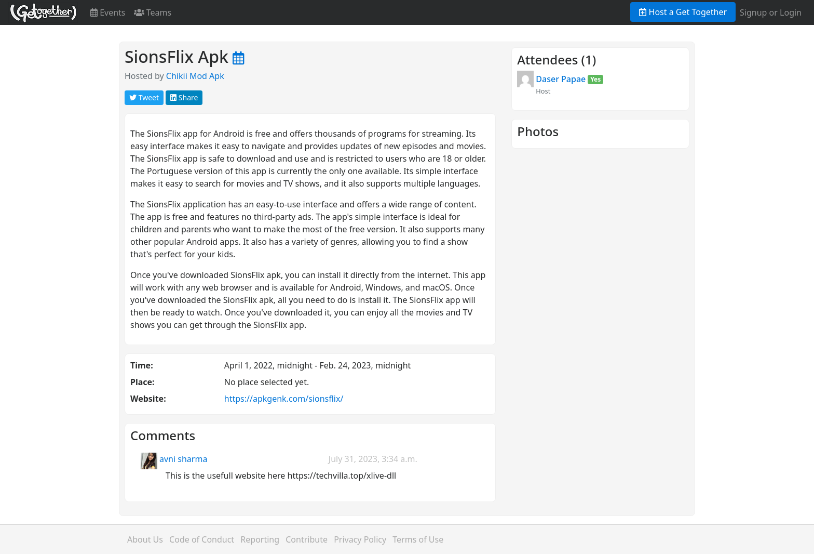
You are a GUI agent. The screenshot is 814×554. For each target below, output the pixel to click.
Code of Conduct (201, 539)
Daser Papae (561, 79)
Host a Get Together (683, 12)
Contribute (307, 539)
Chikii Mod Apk (195, 76)
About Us (145, 539)
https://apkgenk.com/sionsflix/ (284, 398)
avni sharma (183, 459)
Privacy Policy (360, 539)
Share (184, 97)
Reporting (259, 539)
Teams (153, 12)
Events (108, 12)
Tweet (144, 97)
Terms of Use (417, 539)
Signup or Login (771, 12)
